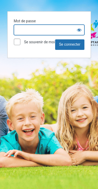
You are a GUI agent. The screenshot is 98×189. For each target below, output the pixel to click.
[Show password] (79, 30)
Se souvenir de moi (34, 42)
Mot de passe (25, 21)
